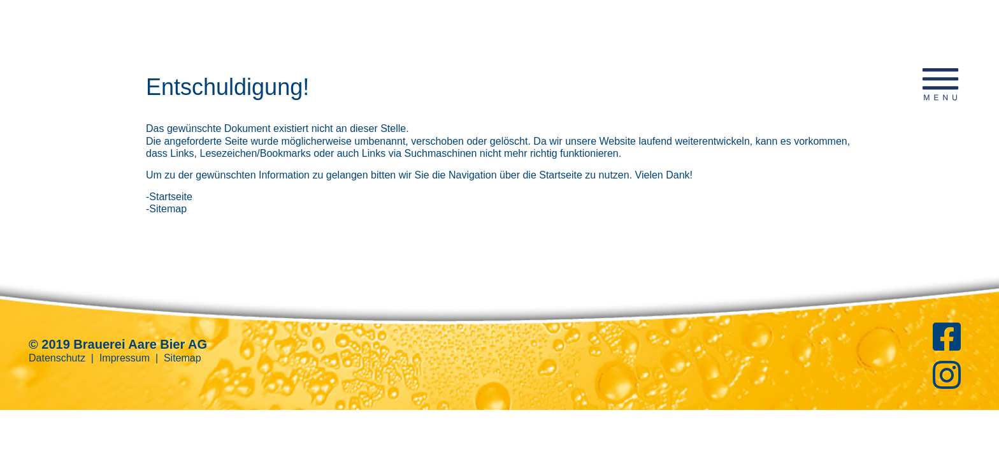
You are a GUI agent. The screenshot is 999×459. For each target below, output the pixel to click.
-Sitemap (166, 208)
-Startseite (169, 196)
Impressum (124, 358)
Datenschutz (57, 358)
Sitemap (182, 358)
